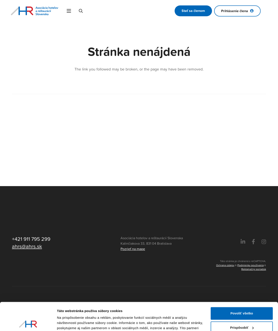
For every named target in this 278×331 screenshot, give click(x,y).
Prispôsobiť (242, 299)
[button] (81, 10)
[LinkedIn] (243, 241)
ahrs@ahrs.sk (27, 246)
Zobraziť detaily (69, 322)
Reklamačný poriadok (253, 269)
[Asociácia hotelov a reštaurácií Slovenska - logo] (34, 11)
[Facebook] (253, 241)
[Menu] (69, 10)
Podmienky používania (250, 265)
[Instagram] (263, 241)
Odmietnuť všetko (242, 314)
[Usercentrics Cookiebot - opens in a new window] (28, 322)
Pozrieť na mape (133, 248)
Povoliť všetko (241, 285)
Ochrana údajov (225, 265)
